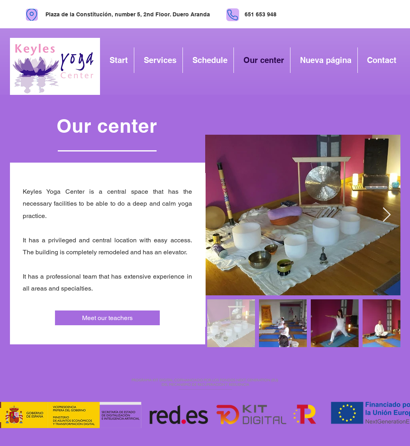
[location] (32, 14)
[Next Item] (386, 215)
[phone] (232, 14)
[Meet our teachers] (107, 318)
